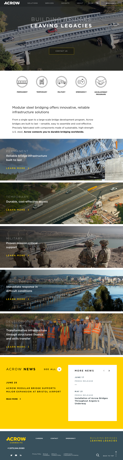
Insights (65, 3)
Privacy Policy (36, 454)
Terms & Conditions (46, 454)
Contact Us (62, 51)
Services (49, 3)
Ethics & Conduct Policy (56, 454)
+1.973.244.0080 (16, 448)
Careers (39, 438)
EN (89, 3)
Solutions (33, 3)
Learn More (17, 210)
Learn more (17, 168)
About (80, 3)
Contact (54, 438)
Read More (13, 399)
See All (53, 369)
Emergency (111, 3)
